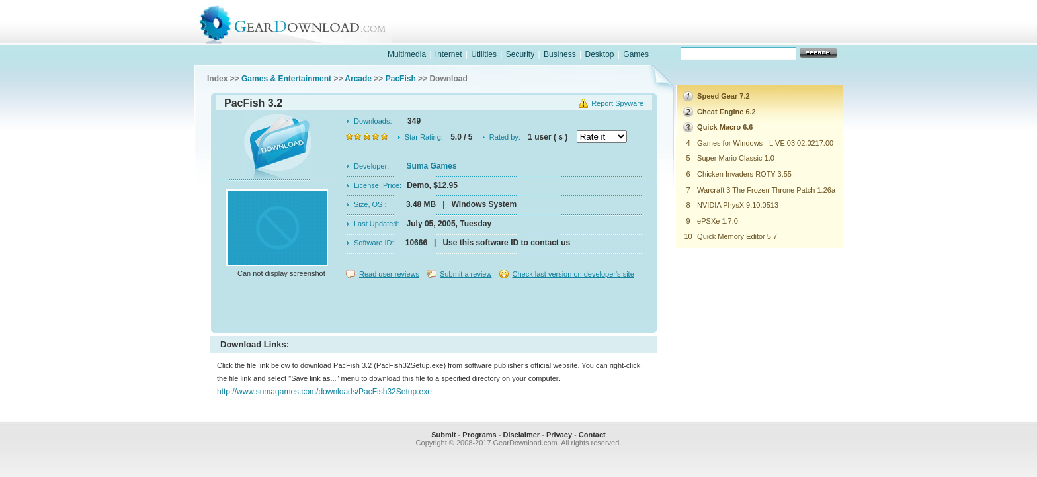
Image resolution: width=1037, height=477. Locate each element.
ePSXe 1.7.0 (717, 221)
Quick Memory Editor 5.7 (737, 236)
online (793, 35)
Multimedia (407, 54)
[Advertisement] (434, 307)
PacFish (401, 78)
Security (520, 54)
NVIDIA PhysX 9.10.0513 (737, 205)
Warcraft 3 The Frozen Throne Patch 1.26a (766, 190)
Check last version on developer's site (573, 274)
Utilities (484, 54)
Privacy (559, 435)
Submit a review (465, 274)
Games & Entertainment (286, 78)
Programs (479, 435)
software (621, 35)
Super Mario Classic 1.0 (735, 158)
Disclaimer (521, 435)
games (707, 35)
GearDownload (303, 22)
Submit (443, 435)
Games (636, 54)
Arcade (358, 78)
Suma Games (432, 166)
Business (560, 54)
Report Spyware (617, 103)
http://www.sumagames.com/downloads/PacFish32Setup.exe (324, 391)
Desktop (599, 54)
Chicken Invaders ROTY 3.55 (744, 174)
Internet (448, 54)
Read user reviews (389, 274)
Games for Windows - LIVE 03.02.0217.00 (765, 143)
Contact (592, 435)
